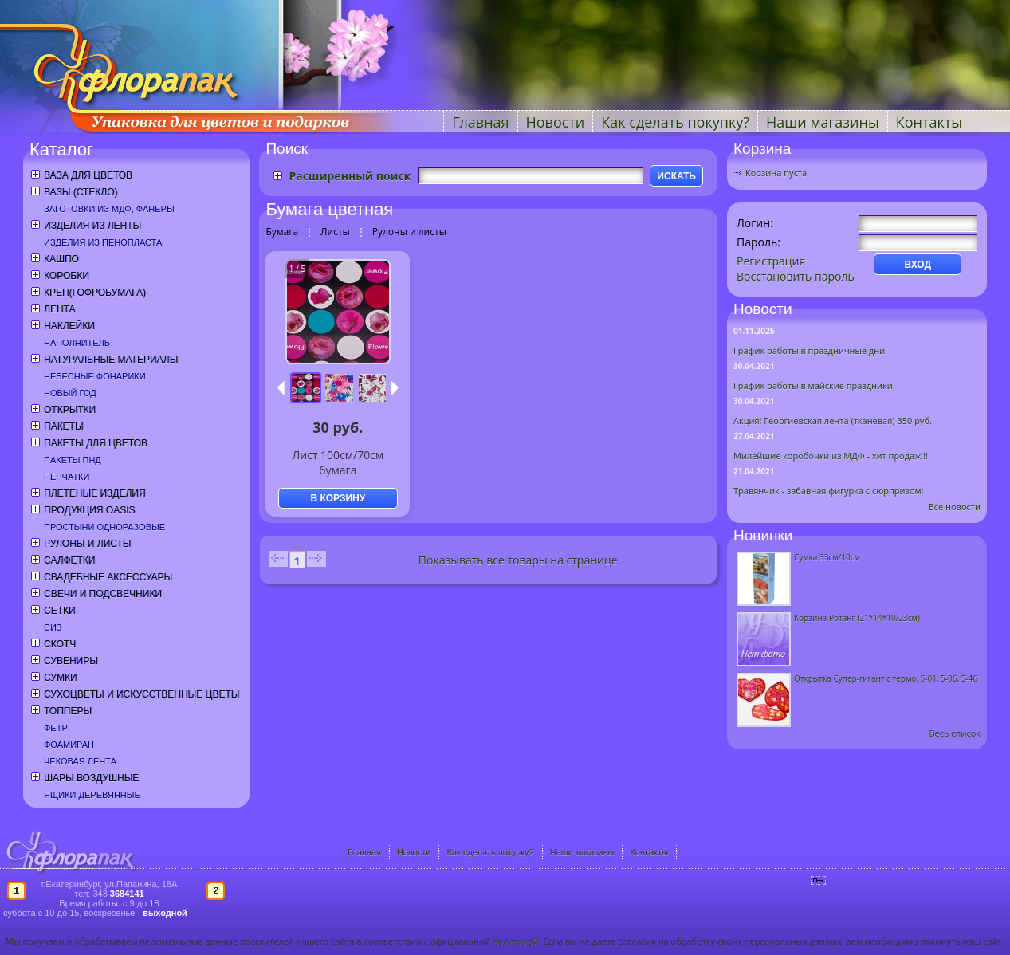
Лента (59, 309)
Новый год (70, 393)
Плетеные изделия (95, 493)
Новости (555, 122)
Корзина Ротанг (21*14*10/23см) (857, 617)
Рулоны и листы (87, 543)
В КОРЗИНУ (337, 498)
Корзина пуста (776, 173)
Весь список (955, 733)
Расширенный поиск (350, 175)
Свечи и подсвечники (103, 593)
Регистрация (771, 261)
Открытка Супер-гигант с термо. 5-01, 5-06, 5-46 (885, 678)
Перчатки (66, 476)
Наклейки (69, 326)
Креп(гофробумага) (95, 292)
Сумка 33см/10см (827, 557)
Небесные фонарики (95, 376)
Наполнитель (77, 343)
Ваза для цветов (88, 175)
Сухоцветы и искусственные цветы (141, 694)
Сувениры (71, 660)
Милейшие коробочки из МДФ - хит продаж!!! (830, 456)
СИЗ (53, 627)
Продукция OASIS (90, 510)
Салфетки (69, 560)
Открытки (70, 409)
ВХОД (917, 264)
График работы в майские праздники (813, 385)
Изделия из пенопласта (103, 242)
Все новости (955, 507)
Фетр (56, 728)
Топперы (68, 711)
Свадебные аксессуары (108, 577)
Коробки (66, 275)
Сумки (60, 677)
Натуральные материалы (111, 359)
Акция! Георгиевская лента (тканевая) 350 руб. (832, 420)
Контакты (929, 122)
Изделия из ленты (92, 225)
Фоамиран (69, 744)
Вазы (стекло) (80, 192)
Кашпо (61, 259)
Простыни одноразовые (104, 527)
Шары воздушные (91, 778)
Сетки (60, 610)
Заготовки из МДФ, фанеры (109, 209)
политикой (515, 941)
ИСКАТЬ (676, 176)
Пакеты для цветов (95, 443)
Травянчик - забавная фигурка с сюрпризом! (828, 491)
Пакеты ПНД (72, 460)
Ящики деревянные (92, 795)
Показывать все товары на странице (518, 560)
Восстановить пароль (796, 276)
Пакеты (64, 426)
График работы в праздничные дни (809, 350)
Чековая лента (80, 761)
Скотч (60, 644)
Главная (480, 122)
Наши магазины (822, 122)
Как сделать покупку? (675, 122)
